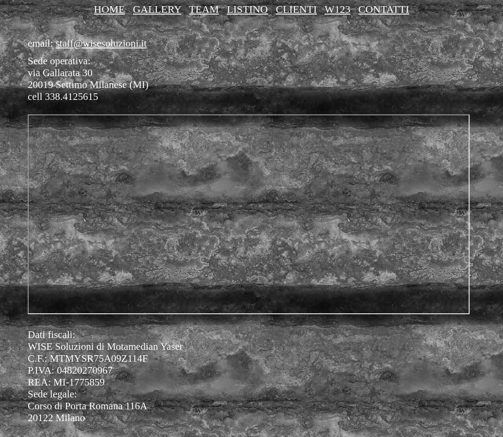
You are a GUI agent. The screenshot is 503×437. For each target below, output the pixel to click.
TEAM (204, 9)
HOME (109, 9)
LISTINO (247, 9)
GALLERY (157, 9)
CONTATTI (383, 9)
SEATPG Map (249, 214)
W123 (338, 9)
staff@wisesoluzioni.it (101, 43)
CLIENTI (296, 9)
